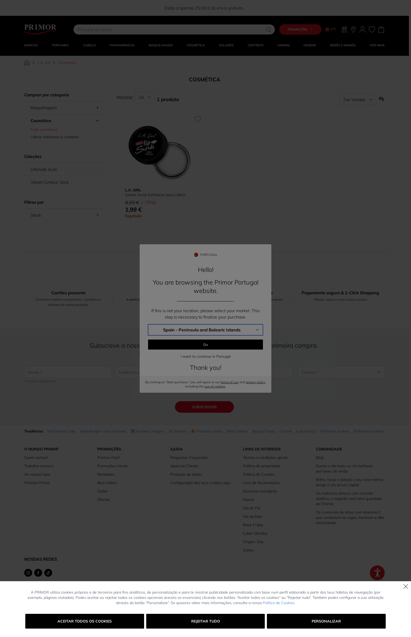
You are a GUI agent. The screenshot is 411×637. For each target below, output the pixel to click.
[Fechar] (406, 586)
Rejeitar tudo (205, 621)
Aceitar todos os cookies (84, 621)
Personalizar (326, 621)
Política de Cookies (279, 602)
